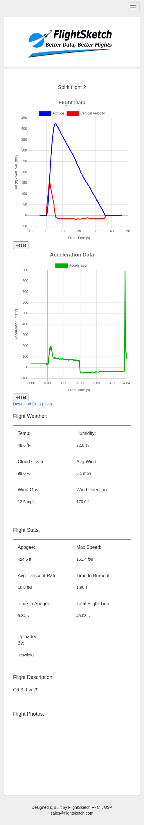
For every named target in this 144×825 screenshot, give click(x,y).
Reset (20, 245)
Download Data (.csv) (32, 404)
